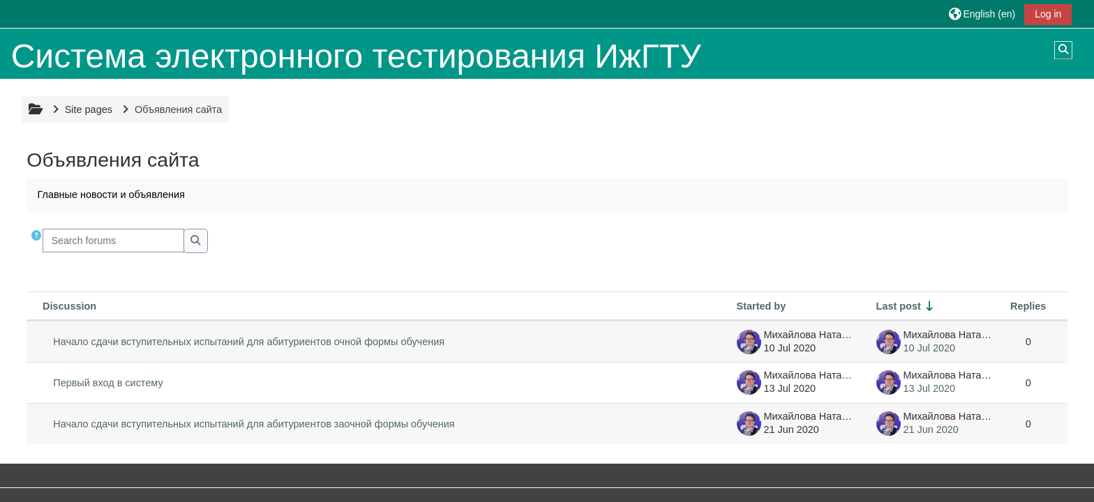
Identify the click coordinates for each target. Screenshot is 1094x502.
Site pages (88, 109)
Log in (1048, 14)
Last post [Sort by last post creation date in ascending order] (898, 306)
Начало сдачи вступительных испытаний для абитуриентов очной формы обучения (248, 341)
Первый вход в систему (108, 382)
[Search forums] (113, 241)
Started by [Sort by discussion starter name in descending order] (761, 306)
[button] (982, 13)
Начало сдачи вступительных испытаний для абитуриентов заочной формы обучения (253, 423)
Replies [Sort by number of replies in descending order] (1028, 306)
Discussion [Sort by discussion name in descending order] (69, 306)
